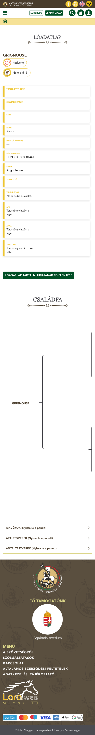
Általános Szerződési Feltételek (35, 669)
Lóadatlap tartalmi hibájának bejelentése (38, 275)
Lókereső (36, 12)
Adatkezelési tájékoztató (28, 674)
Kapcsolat (13, 663)
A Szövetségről (18, 652)
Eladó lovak (54, 12)
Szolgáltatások (18, 658)
